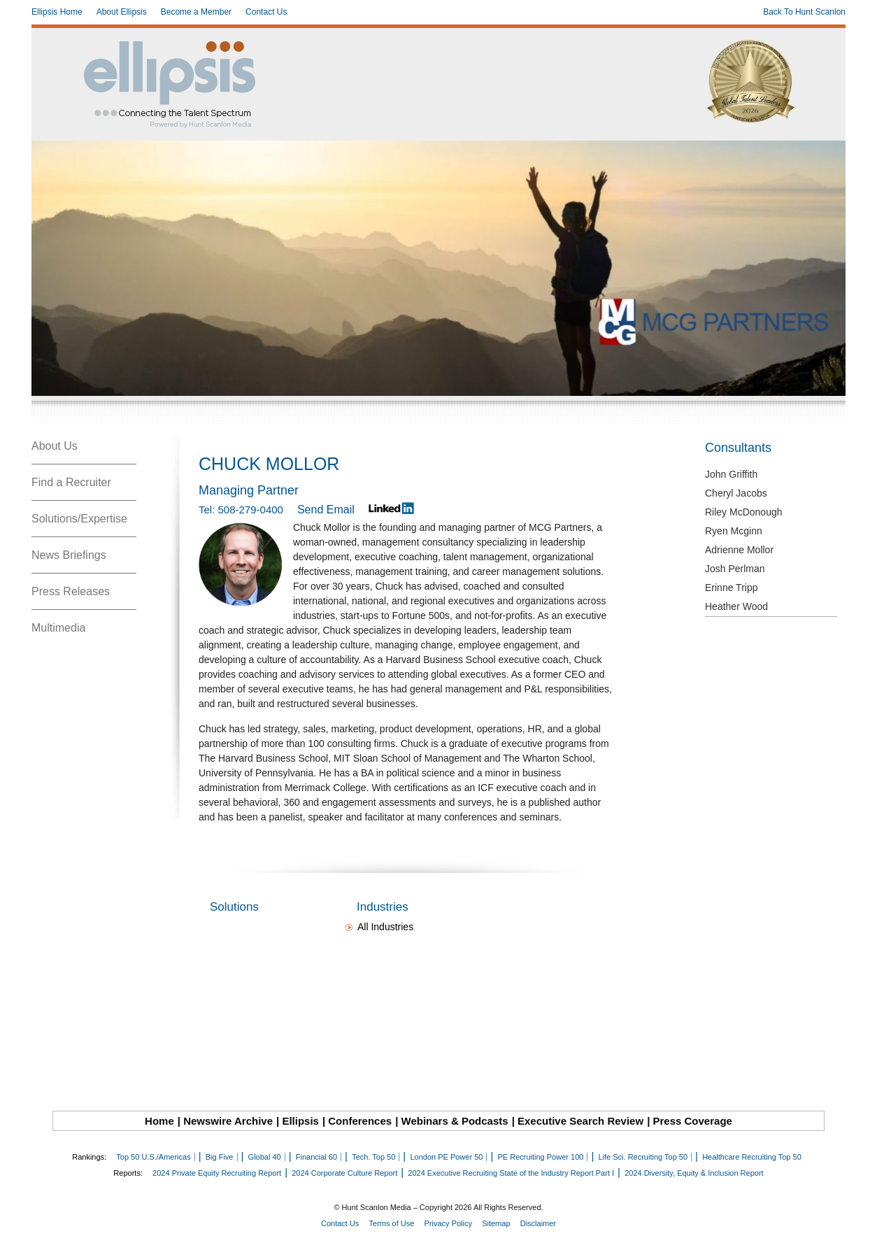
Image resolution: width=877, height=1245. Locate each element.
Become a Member (196, 12)
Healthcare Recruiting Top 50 (751, 1157)
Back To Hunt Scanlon (804, 12)
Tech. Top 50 (373, 1157)
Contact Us (266, 12)
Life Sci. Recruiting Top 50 (642, 1157)
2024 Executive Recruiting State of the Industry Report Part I (511, 1173)
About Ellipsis (122, 12)
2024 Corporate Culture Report (344, 1173)
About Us (54, 446)
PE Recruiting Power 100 (540, 1157)
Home (159, 1121)
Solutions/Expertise (79, 519)
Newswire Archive (228, 1121)
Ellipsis (300, 1121)
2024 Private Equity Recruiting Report (216, 1173)
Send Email (326, 509)
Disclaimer (538, 1223)
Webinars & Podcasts (454, 1121)
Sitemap (496, 1223)
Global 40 (264, 1157)
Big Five (220, 1157)
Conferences (360, 1121)
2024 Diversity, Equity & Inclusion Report (694, 1173)
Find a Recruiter (71, 482)
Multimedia (58, 628)
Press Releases (70, 591)
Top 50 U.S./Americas (153, 1157)
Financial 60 (316, 1157)
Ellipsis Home (57, 12)
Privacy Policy (448, 1223)
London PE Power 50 (446, 1157)
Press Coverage (692, 1121)
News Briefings (68, 555)
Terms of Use (392, 1223)
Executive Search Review (580, 1121)
